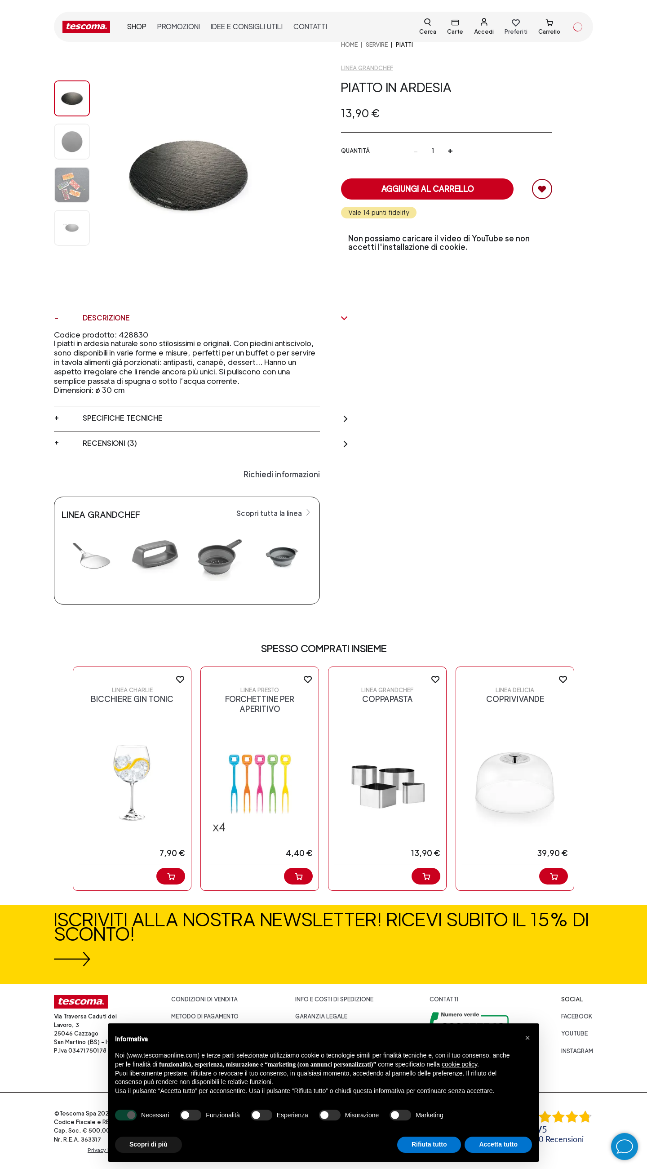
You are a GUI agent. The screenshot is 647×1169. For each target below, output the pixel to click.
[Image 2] (72, 185)
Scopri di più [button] (148, 1144)
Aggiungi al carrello (427, 189)
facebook (577, 1016)
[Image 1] (72, 142)
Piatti (404, 44)
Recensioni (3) (216, 443)
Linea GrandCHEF (367, 68)
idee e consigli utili (247, 26)
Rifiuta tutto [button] (429, 1144)
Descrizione (216, 318)
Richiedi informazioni (282, 474)
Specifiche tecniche (216, 418)
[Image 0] (72, 98)
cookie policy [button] (459, 1064)
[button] (527, 1038)
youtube (574, 1033)
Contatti (444, 999)
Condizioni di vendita (204, 999)
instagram (577, 1051)
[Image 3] (72, 228)
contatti (310, 26)
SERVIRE (377, 44)
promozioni (178, 26)
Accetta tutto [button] (498, 1144)
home (349, 44)
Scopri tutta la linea (274, 513)
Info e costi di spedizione (334, 999)
